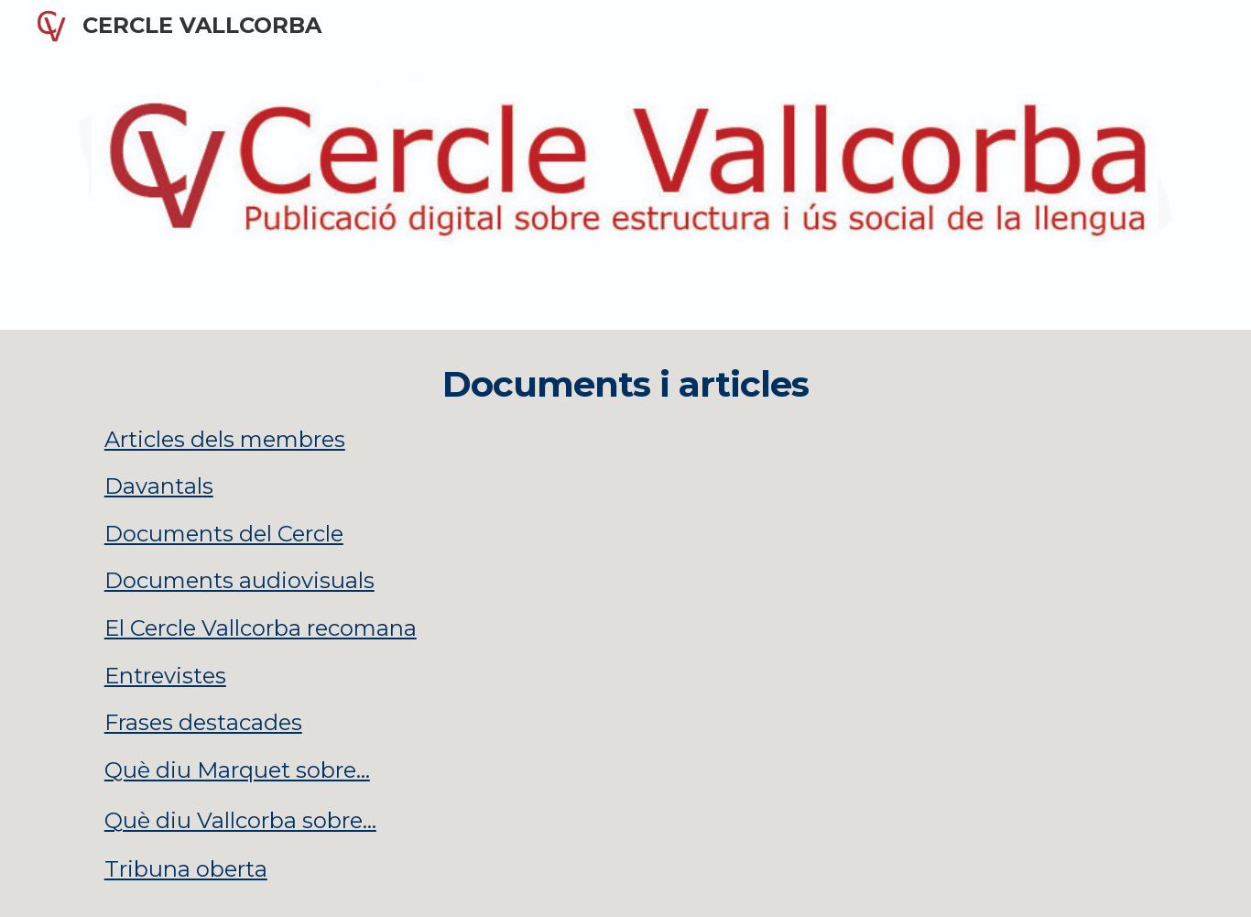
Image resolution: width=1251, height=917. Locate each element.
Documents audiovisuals (239, 580)
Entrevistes (165, 675)
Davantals (158, 486)
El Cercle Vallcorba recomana (260, 628)
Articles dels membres (224, 439)
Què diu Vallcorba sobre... (240, 820)
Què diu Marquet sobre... (237, 770)
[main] (625, 623)
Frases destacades (203, 722)
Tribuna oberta (185, 869)
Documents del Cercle (223, 533)
